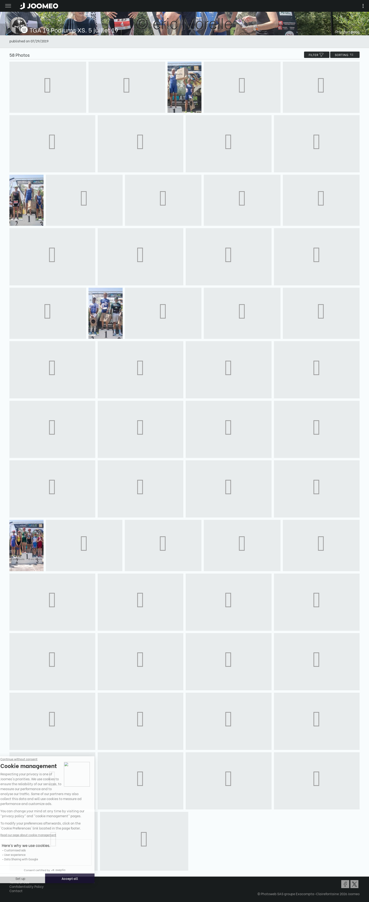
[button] (12, 878)
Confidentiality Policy (26, 886)
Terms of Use (19, 882)
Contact (16, 890)
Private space (347, 31)
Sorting (345, 55)
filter (317, 55)
